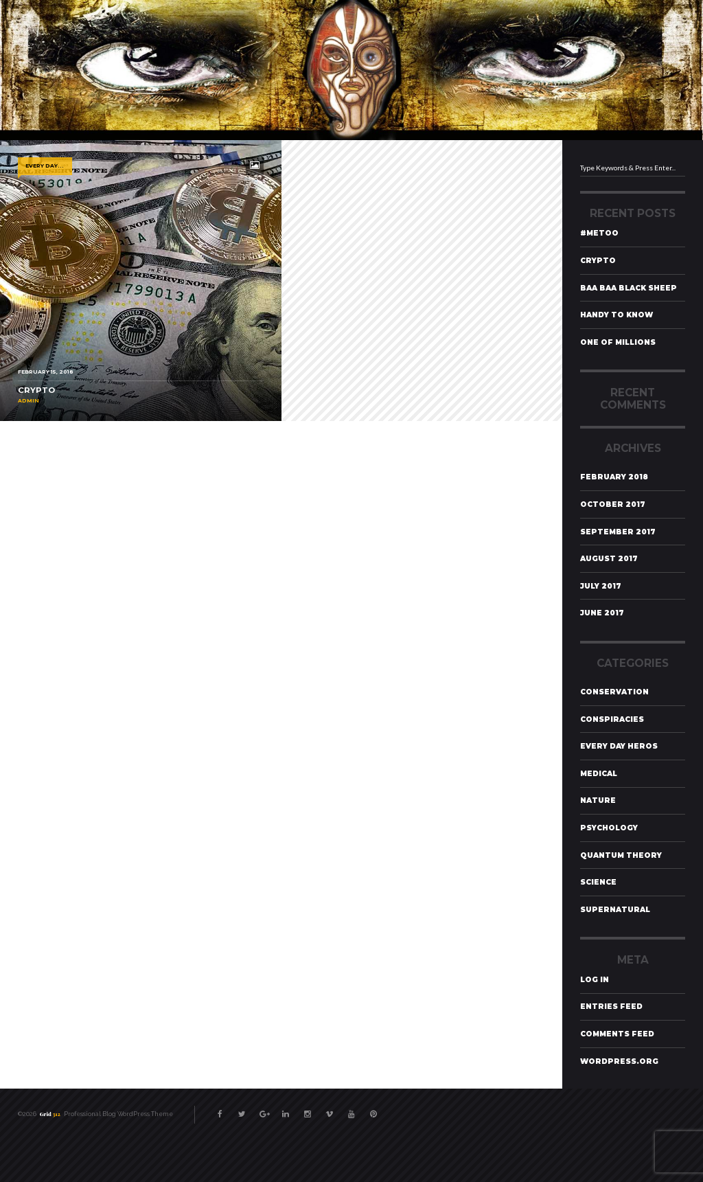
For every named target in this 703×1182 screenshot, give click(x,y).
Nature (598, 800)
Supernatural (615, 909)
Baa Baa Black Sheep (628, 288)
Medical (598, 773)
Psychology (609, 827)
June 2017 (602, 613)
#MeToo (599, 233)
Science (598, 882)
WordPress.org (619, 1061)
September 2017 (618, 531)
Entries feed (611, 1006)
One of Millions (618, 342)
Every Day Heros (619, 746)
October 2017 (612, 504)
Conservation (614, 691)
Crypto (598, 260)
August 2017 (609, 558)
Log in (594, 979)
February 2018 (614, 477)
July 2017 (600, 586)
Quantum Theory (621, 855)
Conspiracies (612, 719)
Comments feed (617, 1034)
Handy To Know (616, 314)
